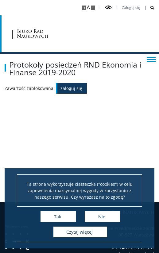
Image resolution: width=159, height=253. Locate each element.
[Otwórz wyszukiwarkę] (150, 8)
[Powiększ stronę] (84, 8)
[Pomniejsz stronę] (93, 8)
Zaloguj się (131, 8)
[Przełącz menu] (151, 59)
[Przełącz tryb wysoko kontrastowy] (108, 8)
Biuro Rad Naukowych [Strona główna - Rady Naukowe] (32, 34)
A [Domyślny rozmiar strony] (88, 7)
